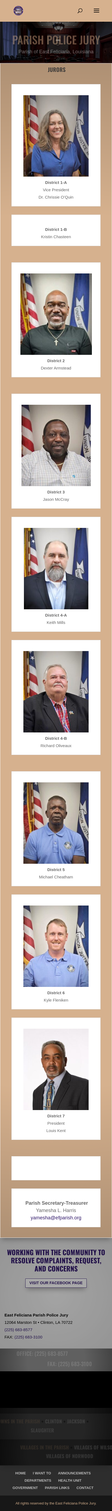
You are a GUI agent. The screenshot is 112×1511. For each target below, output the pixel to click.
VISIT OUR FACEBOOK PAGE (56, 1283)
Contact (85, 1488)
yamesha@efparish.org (56, 1217)
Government (25, 1488)
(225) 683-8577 (18, 1329)
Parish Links (57, 1488)
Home (20, 1473)
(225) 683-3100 (28, 1337)
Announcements (74, 1473)
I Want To (42, 1473)
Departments (37, 1480)
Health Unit (70, 1480)
